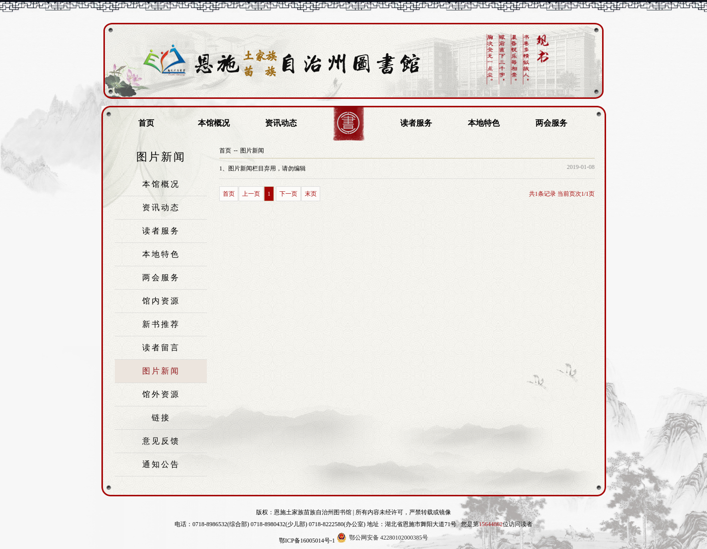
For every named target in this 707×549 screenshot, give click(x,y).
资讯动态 (281, 123)
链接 (161, 417)
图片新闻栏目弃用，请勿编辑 (262, 168)
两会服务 (551, 123)
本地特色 (484, 123)
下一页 (288, 193)
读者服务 (416, 123)
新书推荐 (161, 324)
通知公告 (161, 464)
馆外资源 (161, 394)
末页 (311, 193)
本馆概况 (214, 123)
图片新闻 (161, 371)
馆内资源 (161, 301)
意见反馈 (161, 441)
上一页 (251, 193)
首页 (146, 123)
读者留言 (161, 347)
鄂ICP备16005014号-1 (307, 540)
